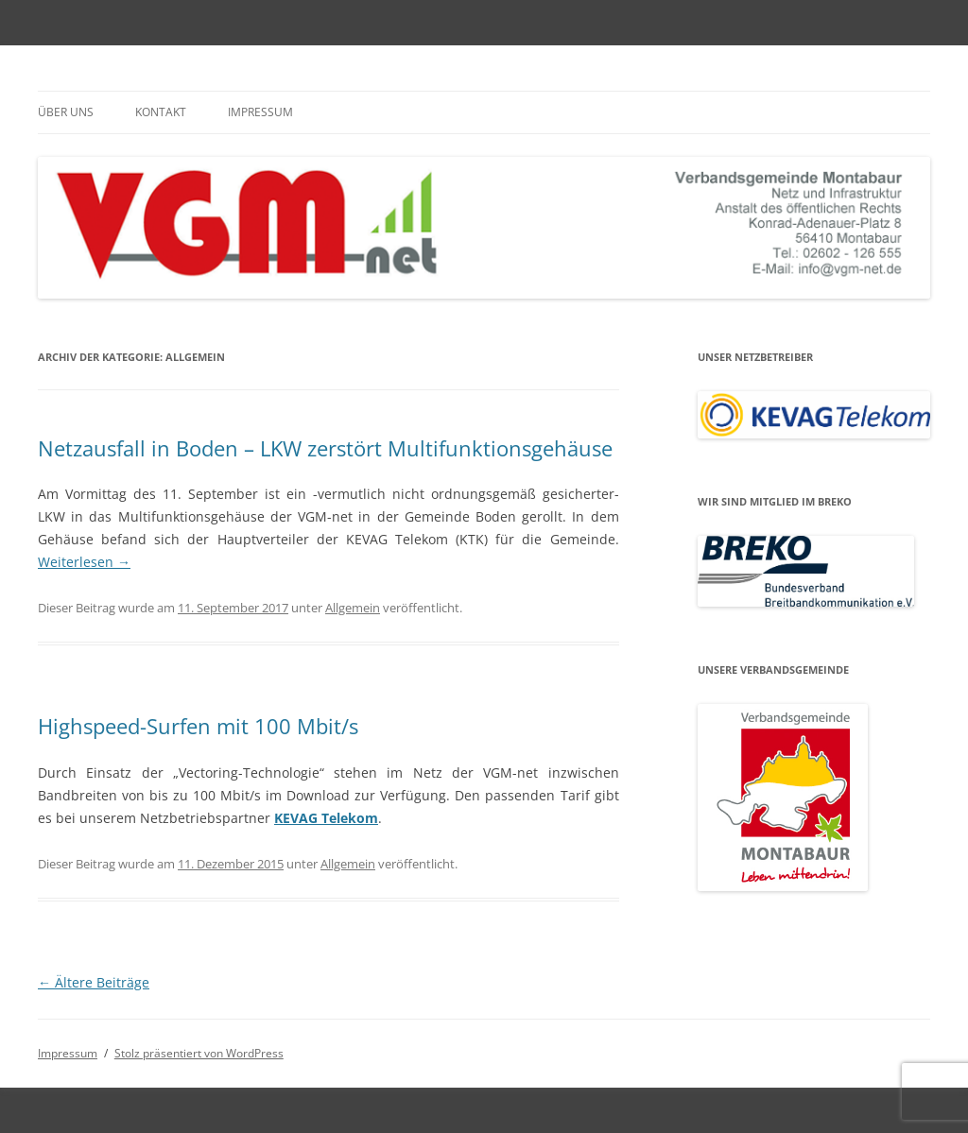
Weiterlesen (84, 562)
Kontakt (160, 112)
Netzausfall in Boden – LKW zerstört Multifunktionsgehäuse (325, 448)
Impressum (260, 112)
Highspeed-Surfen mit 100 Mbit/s (198, 726)
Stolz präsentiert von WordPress (199, 1053)
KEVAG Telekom (326, 818)
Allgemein (352, 607)
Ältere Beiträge (93, 982)
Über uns (66, 112)
